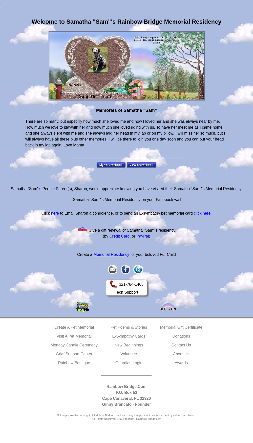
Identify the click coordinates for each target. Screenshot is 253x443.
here (55, 213)
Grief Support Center (74, 354)
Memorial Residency (111, 254)
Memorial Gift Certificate (181, 327)
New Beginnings (129, 345)
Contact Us (181, 345)
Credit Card (119, 236)
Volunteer (129, 354)
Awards (181, 363)
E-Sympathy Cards (128, 336)
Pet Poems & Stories (129, 327)
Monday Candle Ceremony (74, 345)
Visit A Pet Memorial (74, 336)
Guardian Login (128, 363)
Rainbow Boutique (74, 363)
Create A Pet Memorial (74, 327)
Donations (181, 336)
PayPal (142, 236)
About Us (181, 354)
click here (202, 213)
